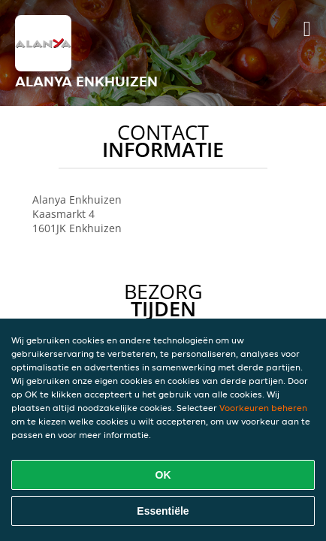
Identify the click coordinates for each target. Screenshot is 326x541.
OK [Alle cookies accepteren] (163, 475)
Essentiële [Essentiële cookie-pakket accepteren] (163, 511)
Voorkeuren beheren (263, 407)
